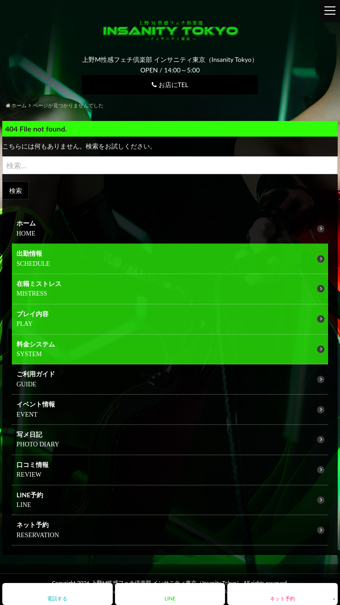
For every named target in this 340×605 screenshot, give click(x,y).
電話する (57, 598)
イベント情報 (35, 404)
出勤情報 (29, 253)
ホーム (26, 223)
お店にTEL (170, 84)
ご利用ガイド (35, 374)
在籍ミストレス (38, 283)
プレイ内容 (32, 314)
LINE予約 (29, 495)
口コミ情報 (32, 464)
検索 (15, 190)
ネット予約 (32, 524)
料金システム (35, 344)
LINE (170, 598)
